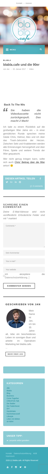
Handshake (11, 411)
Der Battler (11, 403)
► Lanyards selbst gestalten (18, 440)
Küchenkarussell (13, 414)
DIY (8, 409)
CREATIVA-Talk (13, 401)
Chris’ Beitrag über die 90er (30, 162)
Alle (8, 388)
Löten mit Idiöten (13, 419)
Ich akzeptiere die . (25, 276)
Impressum (10, 456)
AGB (35, 453)
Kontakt (19, 3)
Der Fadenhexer (13, 406)
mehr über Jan (15, 354)
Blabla (7, 60)
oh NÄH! (10, 421)
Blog (8, 393)
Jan (8, 69)
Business (10, 396)
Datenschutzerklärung (16, 277)
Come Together (13, 398)
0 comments (36, 186)
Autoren (28, 3)
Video (31, 69)
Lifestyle (10, 416)
